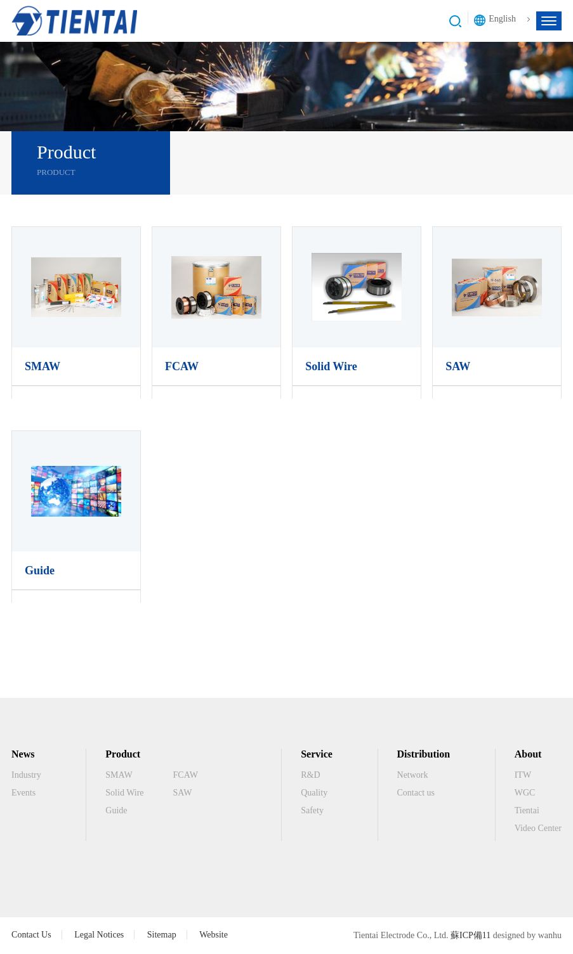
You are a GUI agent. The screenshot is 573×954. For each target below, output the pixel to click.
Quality (314, 792)
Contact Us (31, 934)
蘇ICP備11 (471, 935)
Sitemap (161, 934)
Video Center (538, 828)
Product (122, 754)
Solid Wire (331, 366)
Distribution (424, 754)
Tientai (527, 810)
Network (412, 775)
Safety (312, 810)
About (528, 754)
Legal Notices (99, 934)
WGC (525, 792)
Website (213, 934)
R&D (310, 775)
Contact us (416, 792)
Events (23, 792)
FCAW (182, 366)
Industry (26, 775)
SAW (457, 366)
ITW (523, 775)
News (22, 754)
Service (317, 754)
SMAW (42, 366)
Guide (40, 570)
